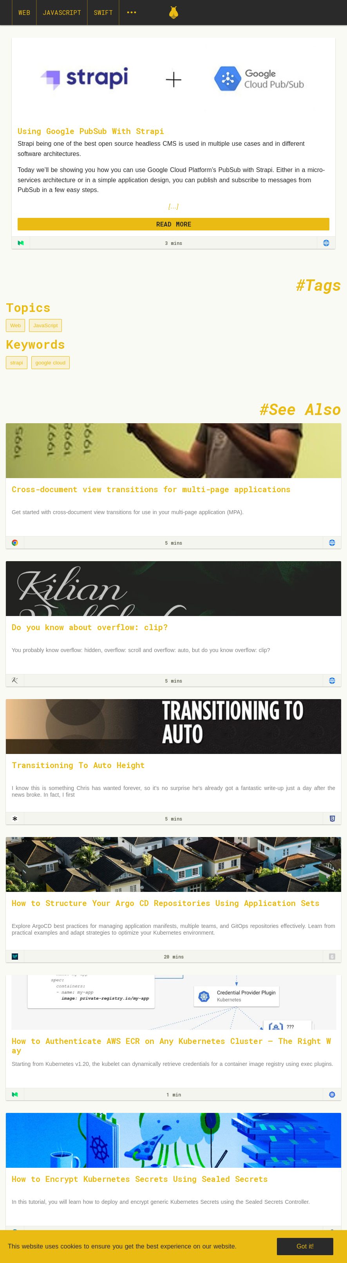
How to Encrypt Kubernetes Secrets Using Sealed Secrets (140, 1179)
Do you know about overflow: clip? (90, 627)
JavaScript (62, 12)
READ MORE (173, 224)
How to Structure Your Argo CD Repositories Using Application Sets (166, 903)
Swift (103, 12)
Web (24, 12)
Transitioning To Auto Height (78, 765)
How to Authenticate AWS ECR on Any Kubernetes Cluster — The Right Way (171, 1045)
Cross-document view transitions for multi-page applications (151, 489)
